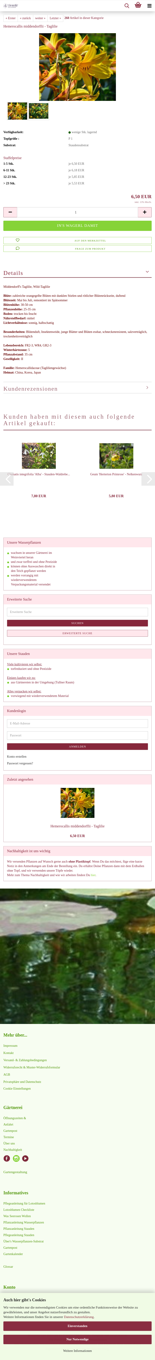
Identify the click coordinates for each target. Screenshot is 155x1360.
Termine (8, 1137)
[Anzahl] (77, 212)
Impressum (10, 1045)
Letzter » (55, 18)
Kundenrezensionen (30, 388)
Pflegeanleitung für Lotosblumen (24, 1203)
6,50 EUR (77, 836)
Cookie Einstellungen (17, 1088)
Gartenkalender (13, 1254)
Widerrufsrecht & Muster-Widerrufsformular (31, 1067)
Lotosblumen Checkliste (18, 1209)
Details (13, 273)
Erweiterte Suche (77, 633)
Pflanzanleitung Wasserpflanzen (23, 1222)
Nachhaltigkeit (12, 1149)
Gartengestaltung (15, 1172)
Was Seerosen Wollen (17, 1216)
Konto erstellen (16, 756)
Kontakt (8, 1053)
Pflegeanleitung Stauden (18, 1235)
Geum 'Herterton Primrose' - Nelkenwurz (116, 474)
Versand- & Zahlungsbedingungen (25, 1060)
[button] (10, 212)
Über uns (9, 1143)
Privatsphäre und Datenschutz (22, 1082)
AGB (6, 1074)
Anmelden (77, 746)
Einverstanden (77, 1326)
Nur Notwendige (77, 1339)
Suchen (77, 623)
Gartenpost (10, 1131)
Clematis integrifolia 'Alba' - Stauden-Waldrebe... (38, 474)
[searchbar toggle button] (126, 6)
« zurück (25, 18)
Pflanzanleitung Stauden (18, 1228)
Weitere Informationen (77, 1351)
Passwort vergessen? (20, 763)
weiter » (40, 18)
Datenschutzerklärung (79, 1317)
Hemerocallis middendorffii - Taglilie (77, 826)
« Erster (11, 18)
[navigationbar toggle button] (149, 6)
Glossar (8, 1266)
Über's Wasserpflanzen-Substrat (23, 1241)
